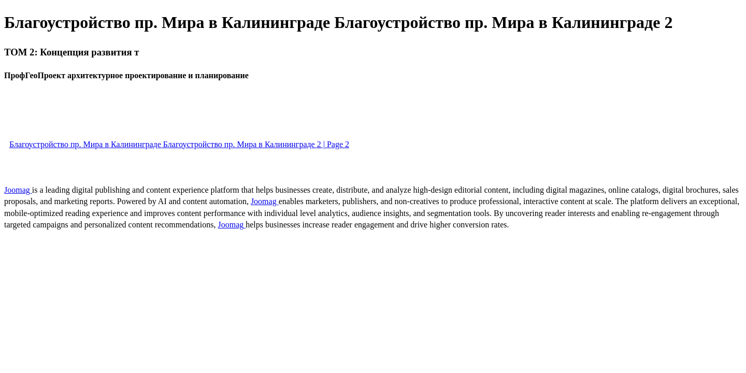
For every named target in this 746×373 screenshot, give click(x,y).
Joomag (18, 189)
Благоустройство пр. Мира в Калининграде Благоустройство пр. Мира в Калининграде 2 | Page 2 (179, 144)
